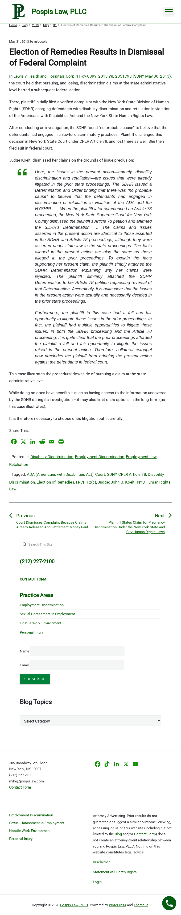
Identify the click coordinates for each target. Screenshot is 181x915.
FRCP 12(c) (86, 482)
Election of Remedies (55, 482)
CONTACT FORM (33, 579)
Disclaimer (101, 862)
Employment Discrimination (99, 456)
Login (97, 882)
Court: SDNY (106, 474)
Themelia (141, 905)
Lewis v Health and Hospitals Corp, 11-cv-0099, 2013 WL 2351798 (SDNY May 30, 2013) (92, 76)
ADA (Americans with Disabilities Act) (60, 474)
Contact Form (145, 834)
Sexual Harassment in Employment (47, 614)
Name (24, 651)
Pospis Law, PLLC (74, 905)
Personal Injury (31, 632)
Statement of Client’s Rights (115, 872)
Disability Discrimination (51, 456)
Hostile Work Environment (40, 623)
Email (72, 665)
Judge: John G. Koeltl (117, 482)
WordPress (117, 905)
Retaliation (18, 464)
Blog (118, 834)
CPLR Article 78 (132, 474)
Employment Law (141, 456)
